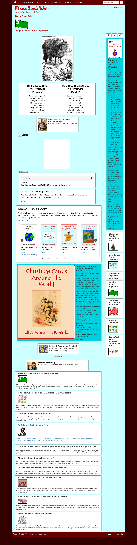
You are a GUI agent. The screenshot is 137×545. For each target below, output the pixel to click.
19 (71, 258)
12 (60, 258)
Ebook (23, 252)
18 (69, 258)
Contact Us (23, 534)
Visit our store (23, 220)
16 (66, 258)
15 (64, 258)
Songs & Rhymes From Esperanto (31, 31)
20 (72, 258)
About (15, 534)
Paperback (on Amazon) (29, 255)
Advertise (32, 534)
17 (68, 258)
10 (56, 258)
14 (63, 258)
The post (18, 442)
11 (58, 258)
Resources (42, 534)
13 (61, 258)
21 (74, 258)
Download (23, 182)
